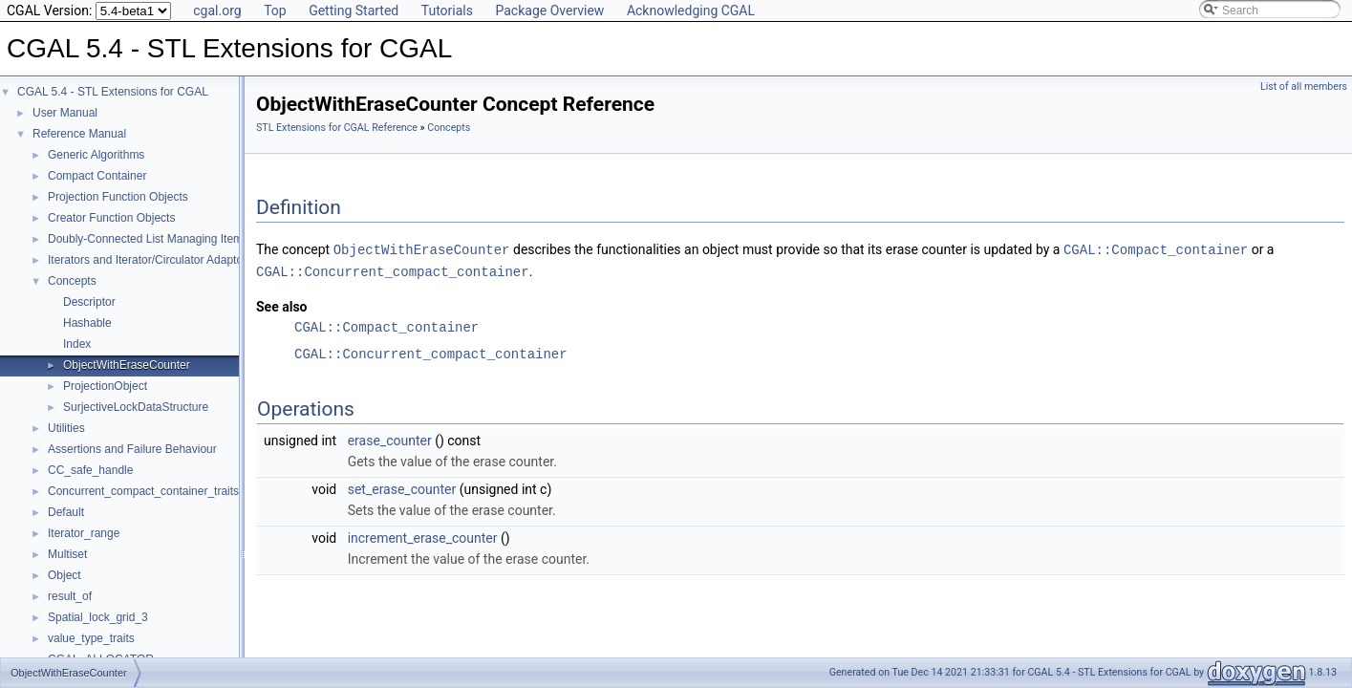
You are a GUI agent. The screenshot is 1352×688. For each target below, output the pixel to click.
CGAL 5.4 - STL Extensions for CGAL (112, 91)
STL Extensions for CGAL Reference (337, 127)
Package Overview (549, 10)
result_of (70, 596)
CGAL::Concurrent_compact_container (392, 270)
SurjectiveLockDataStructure (135, 407)
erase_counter (390, 438)
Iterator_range (83, 533)
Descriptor (89, 302)
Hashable (87, 323)
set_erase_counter (402, 487)
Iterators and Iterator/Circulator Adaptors (150, 260)
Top (275, 10)
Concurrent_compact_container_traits (143, 491)
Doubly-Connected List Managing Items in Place (170, 239)
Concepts (72, 281)
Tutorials (447, 10)
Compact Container (97, 176)
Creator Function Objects (111, 218)
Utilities (66, 428)
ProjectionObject (105, 386)
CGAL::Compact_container (1155, 249)
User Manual (64, 112)
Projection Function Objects (118, 197)
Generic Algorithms (96, 154)
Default (66, 512)
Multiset (67, 554)
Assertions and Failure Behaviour (132, 449)
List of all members (1303, 86)
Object (64, 575)
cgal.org (217, 10)
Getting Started (353, 10)
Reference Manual (79, 133)
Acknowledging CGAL (691, 10)
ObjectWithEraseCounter (126, 365)
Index (77, 344)
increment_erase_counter (423, 536)
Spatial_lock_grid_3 (98, 617)
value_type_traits (91, 638)
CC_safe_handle (90, 470)
